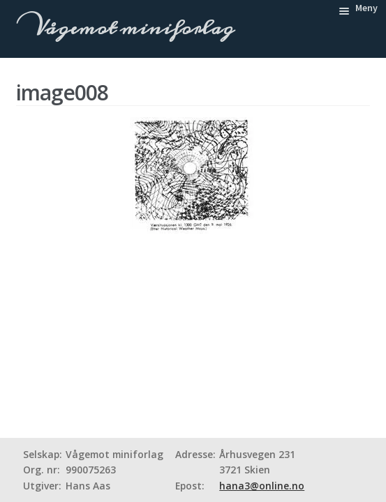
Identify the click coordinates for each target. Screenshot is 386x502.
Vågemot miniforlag (132, 28)
